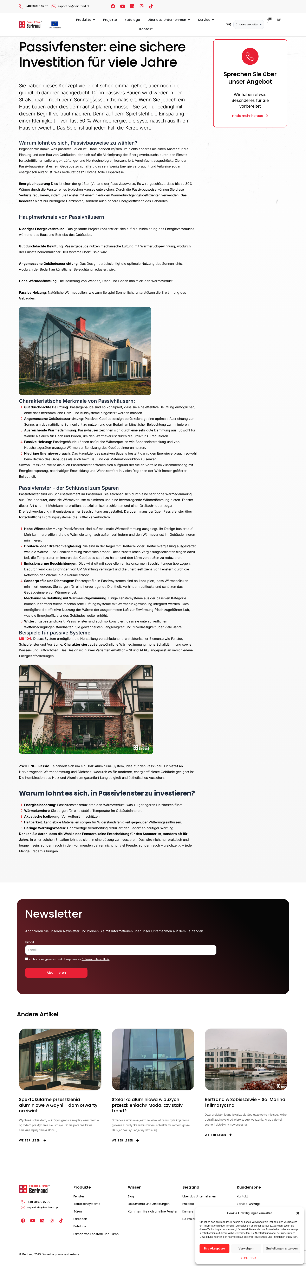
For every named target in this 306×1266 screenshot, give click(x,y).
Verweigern (246, 1248)
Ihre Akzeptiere (214, 1248)
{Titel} (244, 1258)
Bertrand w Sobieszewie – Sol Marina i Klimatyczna (245, 1102)
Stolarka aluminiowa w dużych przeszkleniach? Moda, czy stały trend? (147, 1105)
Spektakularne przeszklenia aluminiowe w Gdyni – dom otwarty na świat (58, 1105)
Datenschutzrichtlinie (96, 959)
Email (29, 942)
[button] (298, 1213)
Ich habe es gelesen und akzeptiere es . (69, 959)
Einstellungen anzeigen (282, 1248)
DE (279, 20)
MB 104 (25, 639)
